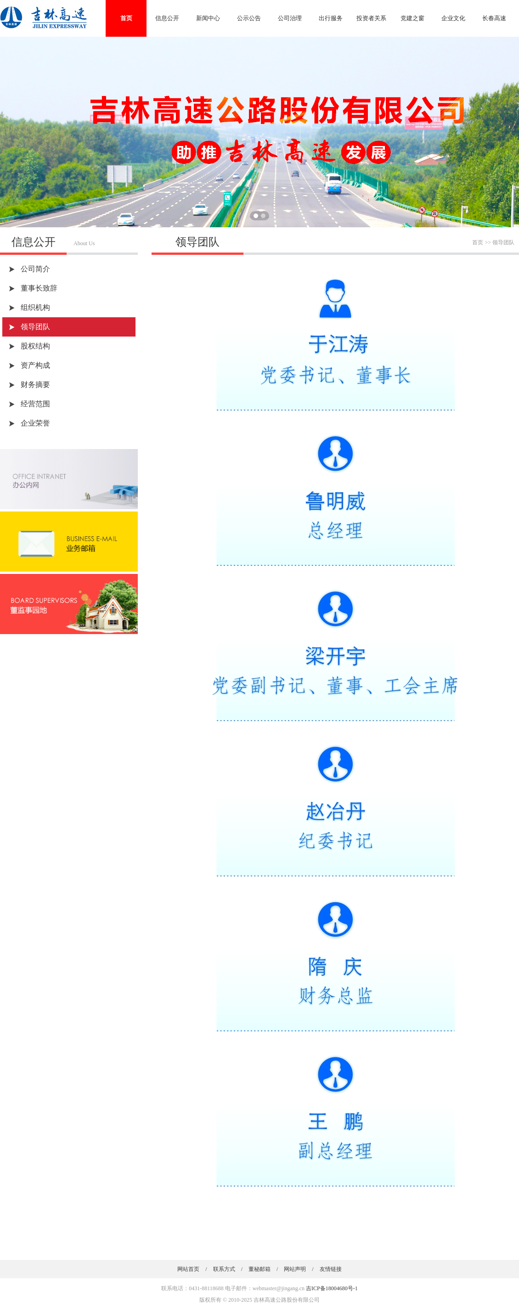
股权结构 (35, 346)
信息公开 (167, 18)
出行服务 (331, 18)
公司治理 (290, 18)
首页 (126, 18)
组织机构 (35, 307)
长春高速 (494, 18)
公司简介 (35, 269)
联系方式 (224, 1269)
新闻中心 (208, 18)
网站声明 (295, 1269)
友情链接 (331, 1269)
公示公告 (249, 18)
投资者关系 (371, 18)
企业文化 (453, 18)
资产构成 (35, 365)
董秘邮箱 (259, 1269)
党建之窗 (412, 18)
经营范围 (35, 404)
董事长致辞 (39, 288)
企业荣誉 (35, 423)
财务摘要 (35, 384)
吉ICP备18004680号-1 (332, 1288)
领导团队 (35, 327)
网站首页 (188, 1269)
